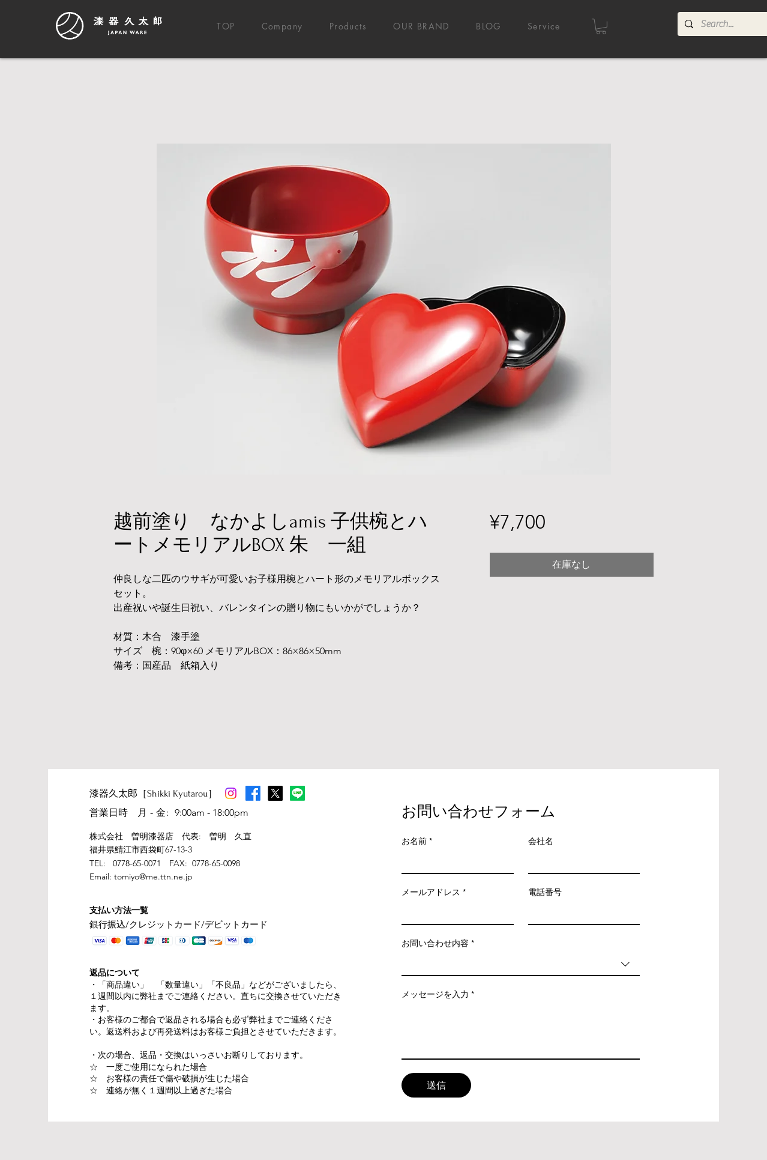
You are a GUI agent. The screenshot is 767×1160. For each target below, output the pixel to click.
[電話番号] (580, 913)
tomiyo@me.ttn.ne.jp (153, 876)
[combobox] (521, 964)
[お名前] (454, 862)
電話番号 (545, 892)
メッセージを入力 (438, 994)
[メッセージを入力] (521, 1031)
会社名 (540, 841)
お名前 (417, 841)
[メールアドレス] (454, 913)
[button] (601, 26)
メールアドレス (434, 892)
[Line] (297, 793)
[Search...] (730, 24)
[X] (275, 793)
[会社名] (580, 862)
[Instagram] (230, 793)
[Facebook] (252, 793)
